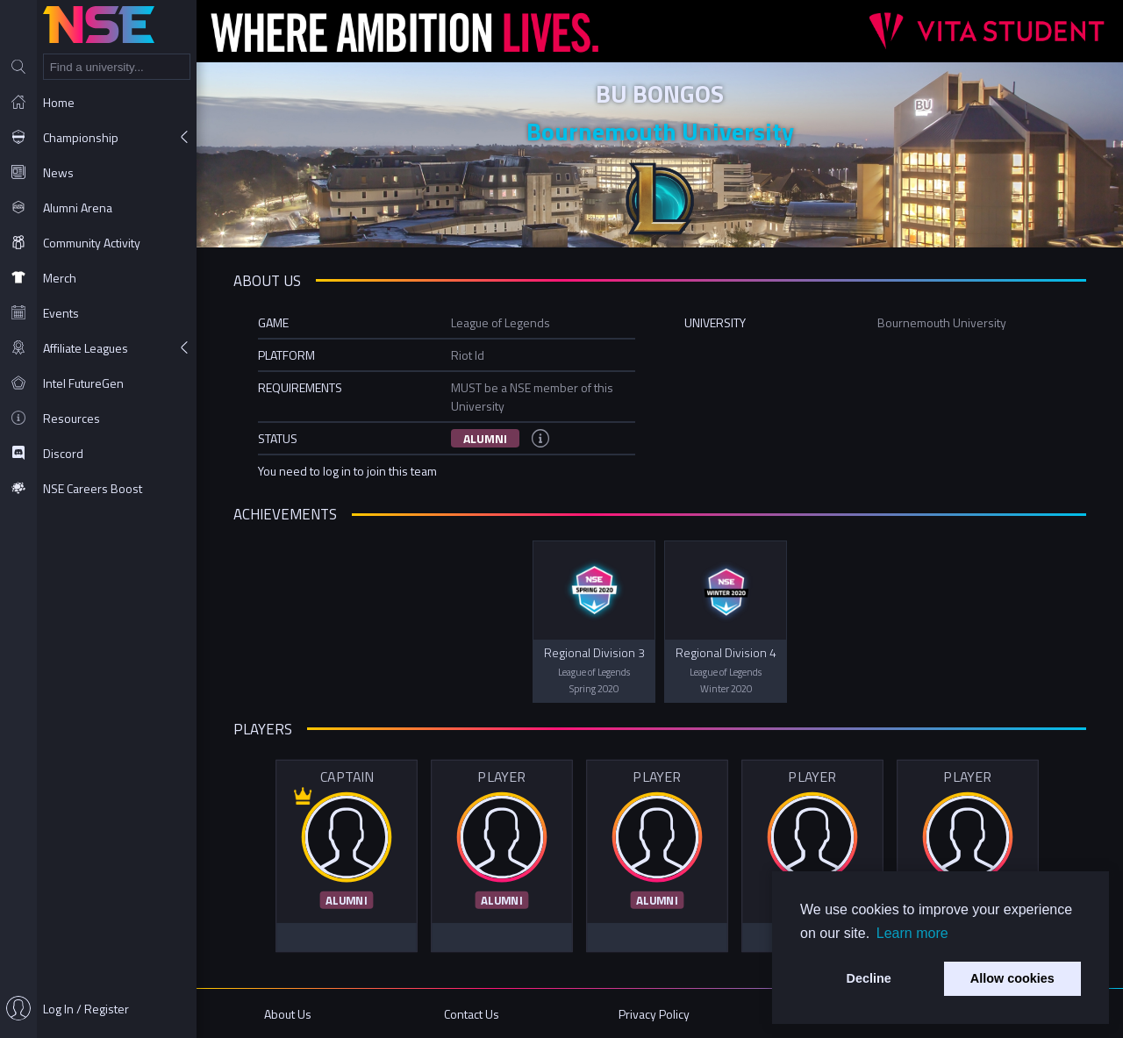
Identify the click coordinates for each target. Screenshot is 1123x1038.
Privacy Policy (654, 1014)
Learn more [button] (912, 933)
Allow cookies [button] (1012, 978)
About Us (287, 1014)
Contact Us (471, 1014)
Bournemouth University (660, 131)
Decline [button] (869, 978)
